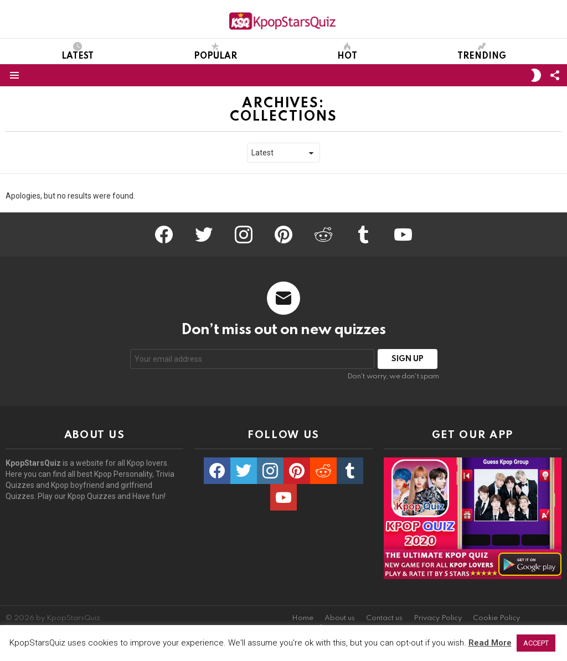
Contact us (384, 618)
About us (339, 618)
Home (302, 618)
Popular (215, 51)
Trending (481, 51)
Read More (490, 643)
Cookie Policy (496, 618)
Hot (347, 51)
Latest (77, 51)
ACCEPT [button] (536, 643)
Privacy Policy (438, 618)
